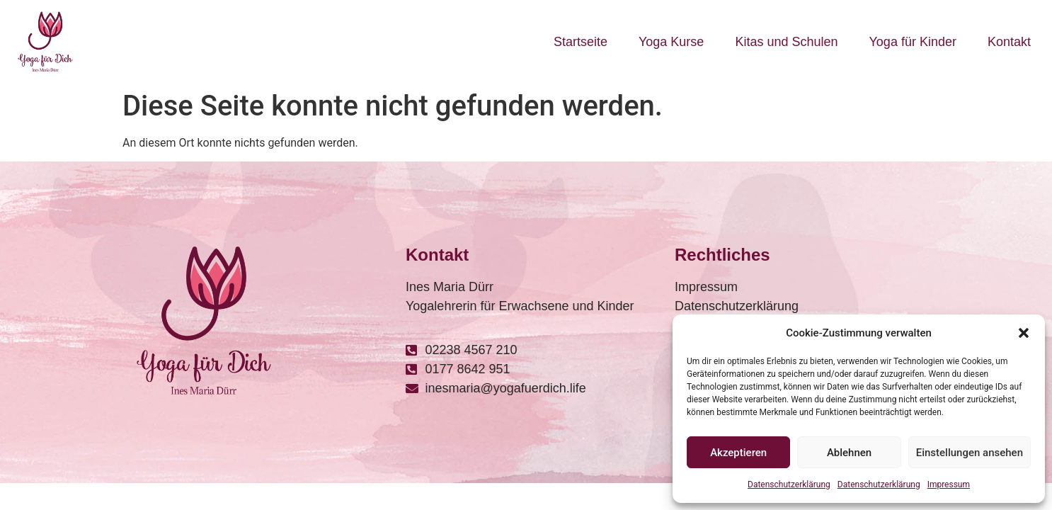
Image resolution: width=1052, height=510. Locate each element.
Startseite (580, 42)
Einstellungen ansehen (969, 452)
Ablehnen (849, 452)
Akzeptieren (738, 452)
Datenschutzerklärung (789, 484)
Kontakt (1009, 42)
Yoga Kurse (671, 42)
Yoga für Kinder (912, 42)
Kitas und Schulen (786, 42)
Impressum (948, 484)
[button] (1024, 333)
